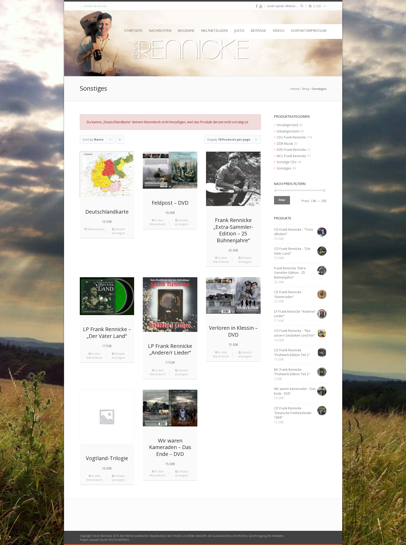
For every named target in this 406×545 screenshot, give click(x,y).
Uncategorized (287, 125)
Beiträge (258, 30)
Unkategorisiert (288, 131)
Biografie (186, 30)
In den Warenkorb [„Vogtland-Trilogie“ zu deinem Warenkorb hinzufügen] (94, 478)
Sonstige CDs (287, 162)
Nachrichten (160, 30)
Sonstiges (284, 168)
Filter (282, 200)
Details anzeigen (118, 231)
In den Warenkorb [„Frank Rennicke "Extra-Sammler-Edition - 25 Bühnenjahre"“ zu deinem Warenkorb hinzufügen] (221, 260)
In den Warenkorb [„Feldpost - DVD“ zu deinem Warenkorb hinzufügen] (158, 222)
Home (295, 89)
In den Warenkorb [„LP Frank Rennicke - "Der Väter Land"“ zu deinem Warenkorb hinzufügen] (94, 355)
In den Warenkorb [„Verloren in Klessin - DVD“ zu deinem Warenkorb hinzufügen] (221, 354)
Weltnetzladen (214, 30)
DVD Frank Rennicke (291, 149)
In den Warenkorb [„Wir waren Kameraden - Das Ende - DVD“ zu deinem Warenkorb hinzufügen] (158, 473)
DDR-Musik (285, 143)
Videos (278, 30)
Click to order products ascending (120, 140)
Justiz (239, 30)
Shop (305, 89)
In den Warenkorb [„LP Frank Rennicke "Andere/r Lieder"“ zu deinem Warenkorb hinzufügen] (158, 372)
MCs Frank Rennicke (291, 156)
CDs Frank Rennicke (291, 137)
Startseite (133, 30)
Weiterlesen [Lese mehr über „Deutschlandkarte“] (94, 229)
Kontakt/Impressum (308, 30)
